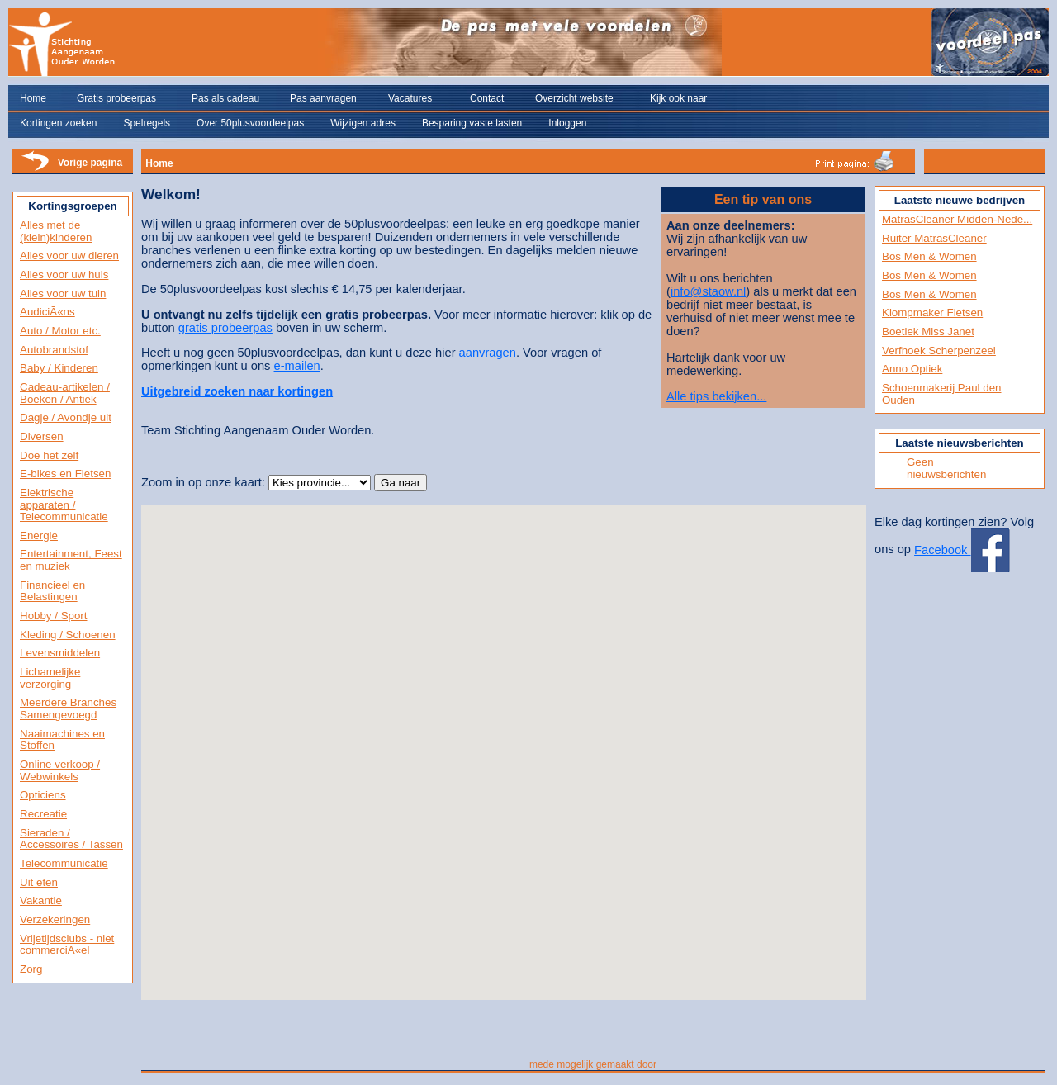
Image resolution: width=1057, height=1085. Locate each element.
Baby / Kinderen (59, 368)
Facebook (961, 550)
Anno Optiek (912, 368)
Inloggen (567, 123)
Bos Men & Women (929, 256)
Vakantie (41, 900)
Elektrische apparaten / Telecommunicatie (64, 504)
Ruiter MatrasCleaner (934, 238)
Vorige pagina (90, 162)
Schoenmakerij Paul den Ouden (941, 393)
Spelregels (146, 123)
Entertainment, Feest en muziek (71, 559)
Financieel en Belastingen (52, 591)
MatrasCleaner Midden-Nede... (957, 219)
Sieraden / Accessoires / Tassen (71, 839)
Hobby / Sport (54, 615)
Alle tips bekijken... (716, 396)
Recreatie (43, 814)
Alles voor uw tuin (63, 293)
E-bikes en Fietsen (65, 473)
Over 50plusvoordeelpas (250, 123)
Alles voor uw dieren (69, 255)
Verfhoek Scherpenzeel (939, 350)
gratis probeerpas (225, 327)
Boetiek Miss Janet (928, 331)
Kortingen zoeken (58, 123)
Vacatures (410, 98)
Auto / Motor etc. (60, 331)
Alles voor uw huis (64, 274)
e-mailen (297, 365)
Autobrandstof (54, 350)
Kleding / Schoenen (68, 634)
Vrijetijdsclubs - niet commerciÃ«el (67, 944)
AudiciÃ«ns (47, 312)
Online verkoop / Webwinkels (60, 770)
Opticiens (43, 795)
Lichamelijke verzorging (50, 678)
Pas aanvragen (323, 98)
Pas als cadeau (225, 98)
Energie (39, 535)
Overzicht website (574, 98)
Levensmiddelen (60, 653)
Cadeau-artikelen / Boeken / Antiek (65, 393)
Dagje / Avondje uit (65, 417)
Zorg (31, 969)
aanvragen (487, 352)
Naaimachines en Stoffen (62, 739)
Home (33, 98)
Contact (487, 98)
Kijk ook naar (678, 98)
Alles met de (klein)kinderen (56, 231)
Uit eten (39, 882)
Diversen (42, 436)
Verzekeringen (55, 919)
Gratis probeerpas (116, 98)
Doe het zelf (49, 455)
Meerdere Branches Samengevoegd (68, 708)
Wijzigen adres (363, 123)
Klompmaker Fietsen (932, 312)
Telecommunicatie (64, 863)
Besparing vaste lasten (472, 123)
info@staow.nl (708, 291)
